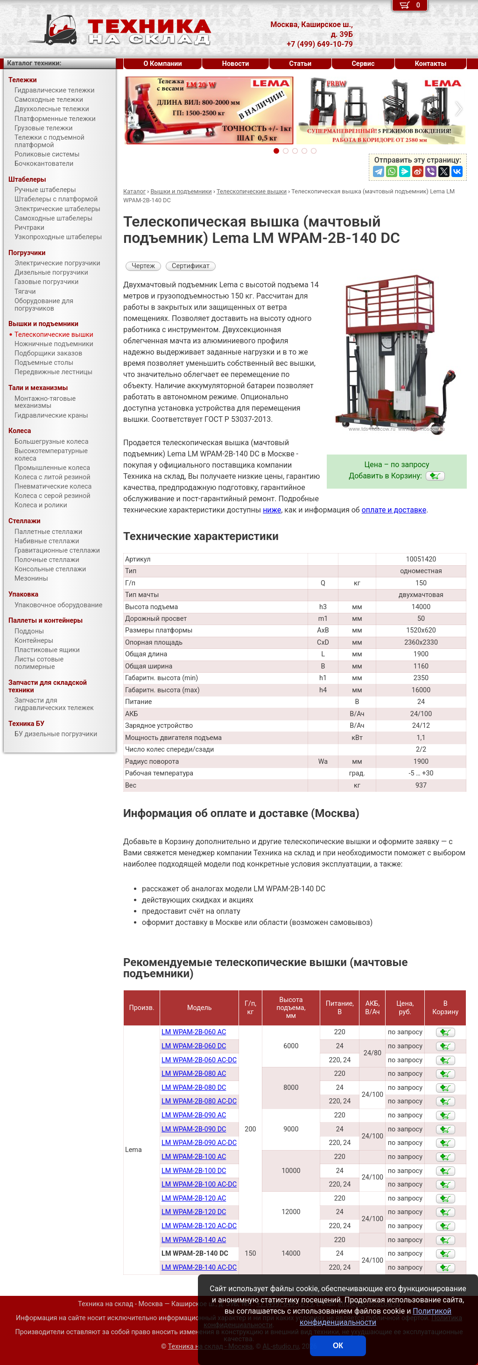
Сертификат (191, 266)
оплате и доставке (394, 509)
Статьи (300, 64)
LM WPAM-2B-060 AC (194, 1032)
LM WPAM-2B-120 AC (194, 1198)
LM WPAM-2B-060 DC (194, 1046)
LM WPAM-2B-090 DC (194, 1129)
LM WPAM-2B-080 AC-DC (199, 1101)
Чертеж (143, 266)
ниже (272, 509)
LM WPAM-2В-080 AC (194, 1074)
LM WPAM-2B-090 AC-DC (199, 1143)
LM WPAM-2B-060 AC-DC (199, 1060)
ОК (338, 1346)
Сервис (362, 64)
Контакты (431, 64)
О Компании (163, 64)
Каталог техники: (34, 63)
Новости (235, 64)
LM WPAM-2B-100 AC (194, 1157)
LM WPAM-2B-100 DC (194, 1171)
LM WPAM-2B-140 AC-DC (199, 1268)
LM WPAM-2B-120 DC (194, 1212)
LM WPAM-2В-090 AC (194, 1115)
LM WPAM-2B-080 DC (194, 1088)
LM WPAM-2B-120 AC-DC (199, 1226)
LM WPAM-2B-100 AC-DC (199, 1184)
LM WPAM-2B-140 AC (194, 1240)
